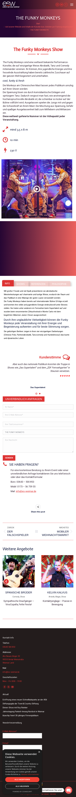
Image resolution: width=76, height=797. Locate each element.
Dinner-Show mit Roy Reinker (15, 707)
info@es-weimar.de (26, 491)
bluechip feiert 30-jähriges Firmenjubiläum (20, 715)
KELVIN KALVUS (57, 592)
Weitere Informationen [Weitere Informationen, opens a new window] (30, 774)
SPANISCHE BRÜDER (18, 592)
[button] (36, 393)
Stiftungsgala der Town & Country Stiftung (21, 703)
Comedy (15, 597)
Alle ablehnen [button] (22, 786)
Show (22, 597)
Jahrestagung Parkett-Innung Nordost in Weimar (23, 711)
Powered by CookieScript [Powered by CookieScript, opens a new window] (22, 792)
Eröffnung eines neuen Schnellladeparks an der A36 (25, 699)
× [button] (39, 752)
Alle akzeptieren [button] (22, 779)
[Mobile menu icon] (71, 4)
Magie (58, 597)
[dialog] (22, 771)
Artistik (52, 597)
